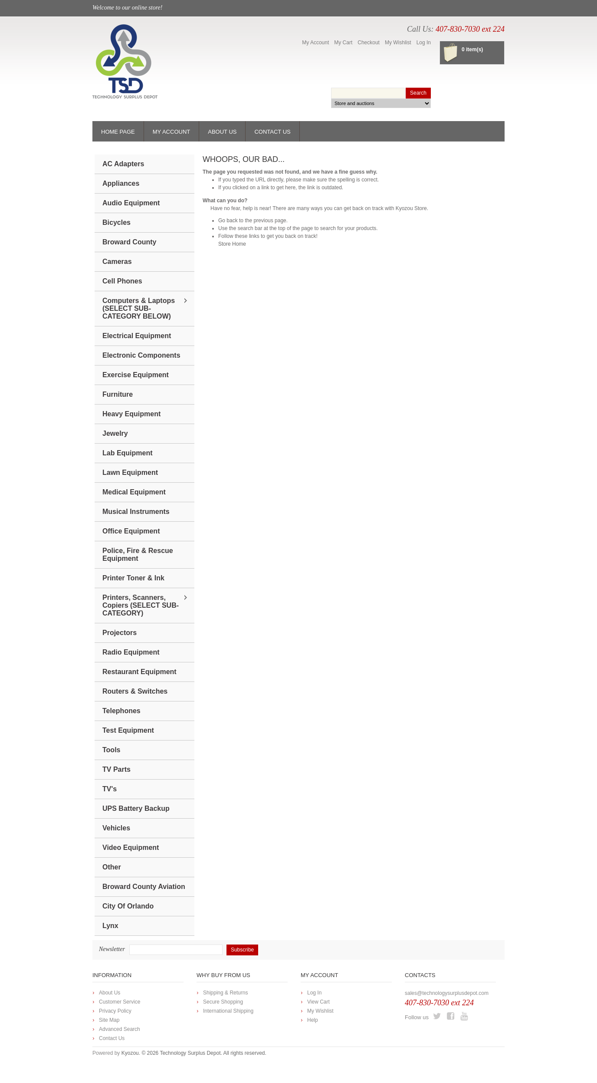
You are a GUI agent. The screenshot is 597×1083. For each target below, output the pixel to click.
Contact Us (112, 1038)
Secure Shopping (223, 1002)
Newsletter (112, 949)
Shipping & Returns (225, 993)
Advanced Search (119, 1029)
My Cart (343, 43)
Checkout (369, 43)
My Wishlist (398, 43)
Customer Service (119, 1002)
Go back (228, 220)
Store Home (232, 244)
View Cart (318, 1002)
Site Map (109, 1020)
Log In (424, 43)
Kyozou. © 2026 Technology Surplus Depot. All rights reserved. (193, 1053)
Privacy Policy (115, 1011)
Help (312, 1020)
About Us (109, 993)
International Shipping (228, 1011)
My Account (315, 43)
